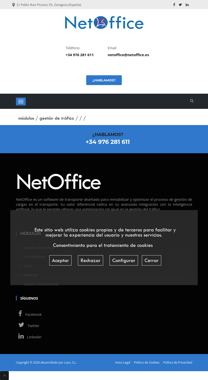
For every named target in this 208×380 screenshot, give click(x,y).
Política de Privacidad (177, 362)
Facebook (29, 314)
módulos (26, 118)
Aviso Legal (122, 362)
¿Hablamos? (104, 80)
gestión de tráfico (56, 118)
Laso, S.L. (70, 362)
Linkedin (29, 336)
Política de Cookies (146, 362)
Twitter (28, 325)
